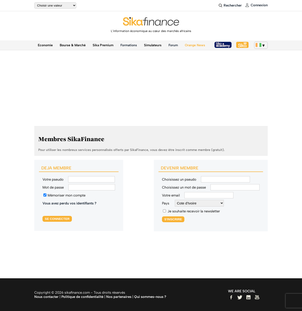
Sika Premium (103, 45)
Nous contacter (46, 297)
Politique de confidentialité (82, 297)
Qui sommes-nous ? (150, 297)
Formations (128, 45)
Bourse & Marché (73, 45)
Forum (173, 45)
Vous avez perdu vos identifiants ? (69, 203)
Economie (45, 45)
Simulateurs (153, 45)
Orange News (195, 45)
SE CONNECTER (57, 219)
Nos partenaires (118, 297)
